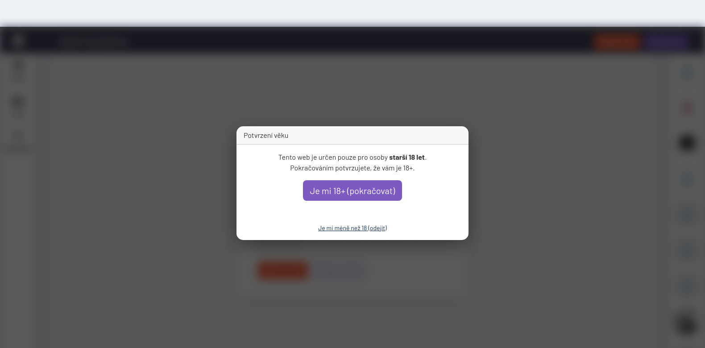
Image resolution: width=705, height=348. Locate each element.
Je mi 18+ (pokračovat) (352, 190)
